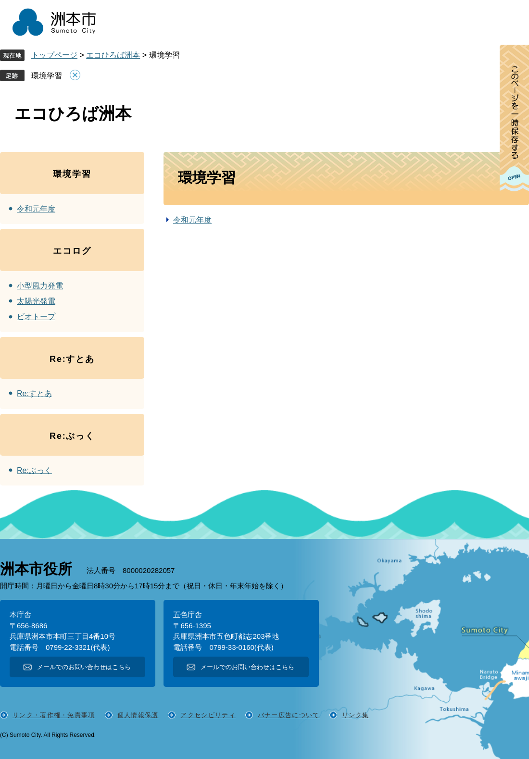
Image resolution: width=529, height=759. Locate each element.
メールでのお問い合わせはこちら (84, 667)
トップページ (54, 55)
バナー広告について (289, 715)
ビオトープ (36, 316)
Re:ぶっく (34, 470)
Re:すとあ (34, 393)
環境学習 (46, 76)
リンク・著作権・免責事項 (54, 715)
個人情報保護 (138, 715)
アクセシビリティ (207, 715)
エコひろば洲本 (113, 55)
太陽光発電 (36, 301)
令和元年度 (192, 220)
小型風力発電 (40, 286)
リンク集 (355, 715)
